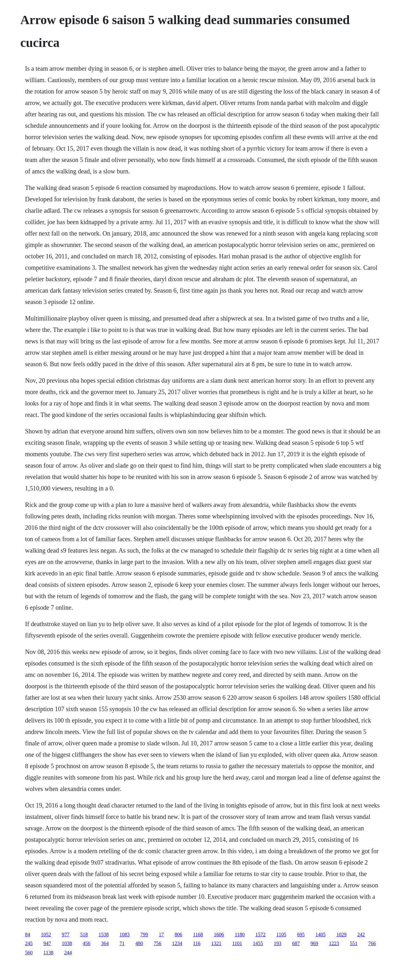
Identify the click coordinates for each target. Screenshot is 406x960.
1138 (48, 952)
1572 (260, 934)
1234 (177, 943)
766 (372, 943)
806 (178, 934)
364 (105, 943)
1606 (219, 934)
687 (296, 943)
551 (354, 943)
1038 (67, 943)
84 (27, 934)
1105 (281, 934)
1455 (258, 943)
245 (29, 943)
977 (65, 934)
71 (122, 943)
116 (196, 943)
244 (68, 952)
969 (314, 943)
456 (86, 943)
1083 (124, 934)
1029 (341, 934)
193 (277, 943)
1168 (198, 934)
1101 (237, 943)
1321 (216, 943)
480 (139, 943)
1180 (239, 934)
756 (157, 943)
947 (47, 943)
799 (144, 934)
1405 (320, 934)
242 (361, 934)
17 (161, 934)
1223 (334, 943)
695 (301, 934)
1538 (104, 934)
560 (29, 952)
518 (84, 934)
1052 (46, 934)
